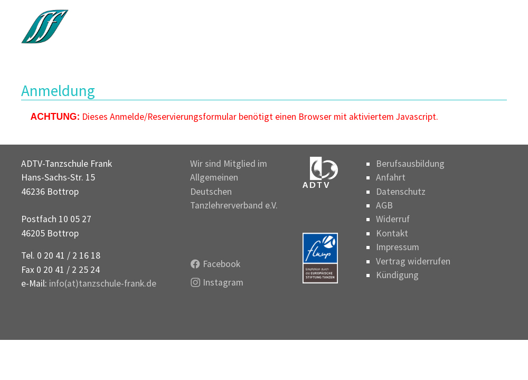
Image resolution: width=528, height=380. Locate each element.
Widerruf (393, 219)
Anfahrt (391, 177)
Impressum (397, 247)
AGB (384, 205)
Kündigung (397, 275)
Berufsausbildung (410, 163)
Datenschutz (401, 191)
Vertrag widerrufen (413, 261)
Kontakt (392, 233)
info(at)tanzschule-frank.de (102, 283)
